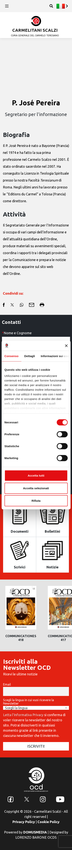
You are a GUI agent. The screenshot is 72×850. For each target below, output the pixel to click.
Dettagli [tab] (29, 356)
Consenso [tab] (11, 356)
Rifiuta (36, 500)
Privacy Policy (23, 822)
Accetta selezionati (36, 488)
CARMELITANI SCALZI (35, 30)
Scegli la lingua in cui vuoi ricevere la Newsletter (28, 701)
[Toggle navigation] (7, 6)
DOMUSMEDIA (35, 832)
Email (7, 684)
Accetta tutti (36, 475)
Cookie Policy (48, 822)
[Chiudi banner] (66, 345)
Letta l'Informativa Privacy (23, 715)
